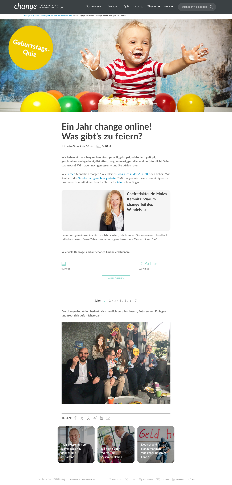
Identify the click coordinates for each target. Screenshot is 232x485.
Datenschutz (88, 479)
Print (120, 182)
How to (138, 6)
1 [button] (104, 300)
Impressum (75, 479)
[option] (116, 268)
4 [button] (120, 300)
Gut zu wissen (94, 6)
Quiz (126, 6)
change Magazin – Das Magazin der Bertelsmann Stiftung (48, 16)
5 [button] (125, 300)
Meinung (113, 6)
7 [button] (136, 300)
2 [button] (110, 300)
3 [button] (115, 300)
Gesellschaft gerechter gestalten (97, 178)
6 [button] (130, 300)
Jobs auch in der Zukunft (132, 174)
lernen (71, 174)
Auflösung (116, 278)
